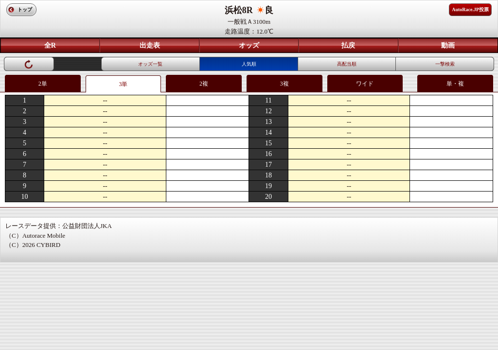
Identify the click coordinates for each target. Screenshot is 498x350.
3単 (123, 84)
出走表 (150, 45)
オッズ (249, 45)
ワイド (365, 83)
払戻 (348, 45)
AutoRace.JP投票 (470, 9)
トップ (25, 9)
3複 (284, 83)
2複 (203, 83)
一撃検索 (445, 64)
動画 (448, 45)
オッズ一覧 (150, 64)
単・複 (455, 83)
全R (50, 45)
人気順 (249, 64)
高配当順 (346, 64)
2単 (42, 83)
